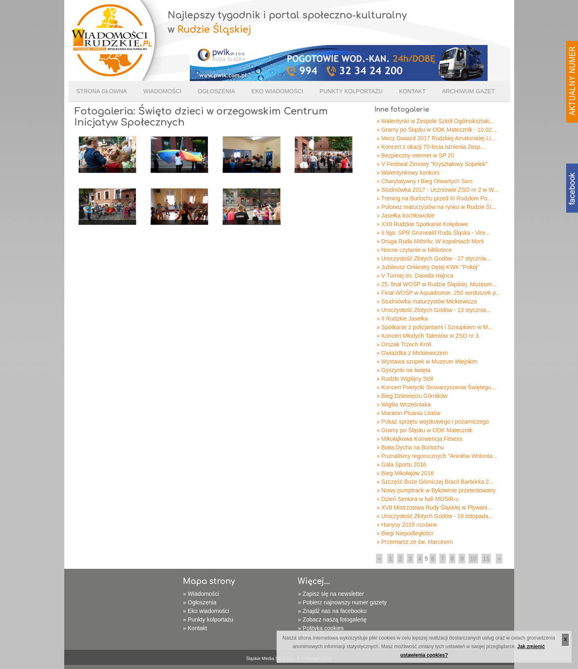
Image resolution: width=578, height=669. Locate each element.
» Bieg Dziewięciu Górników (412, 396)
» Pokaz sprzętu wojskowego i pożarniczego (432, 421)
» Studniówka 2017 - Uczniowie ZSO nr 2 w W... (437, 189)
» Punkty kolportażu (208, 619)
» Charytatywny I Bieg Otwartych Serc (424, 181)
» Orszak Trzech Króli (403, 344)
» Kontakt (195, 628)
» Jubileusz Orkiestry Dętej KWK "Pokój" (427, 267)
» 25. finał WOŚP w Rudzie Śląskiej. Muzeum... (436, 284)
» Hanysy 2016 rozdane (406, 524)
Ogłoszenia (216, 91)
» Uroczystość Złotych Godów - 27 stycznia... (433, 258)
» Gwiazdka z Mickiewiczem (412, 353)
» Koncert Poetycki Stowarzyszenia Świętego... (436, 387)
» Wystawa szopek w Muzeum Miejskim (426, 361)
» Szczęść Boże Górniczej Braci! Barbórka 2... (434, 481)
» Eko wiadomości (206, 611)
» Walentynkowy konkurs (407, 172)
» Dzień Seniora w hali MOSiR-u (417, 499)
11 (486, 558)
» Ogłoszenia (199, 602)
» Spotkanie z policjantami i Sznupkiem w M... (434, 327)
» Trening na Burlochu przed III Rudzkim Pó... (434, 198)
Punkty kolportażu (350, 91)
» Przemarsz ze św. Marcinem (414, 542)
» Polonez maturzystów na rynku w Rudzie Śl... (436, 207)
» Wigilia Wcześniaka (403, 404)
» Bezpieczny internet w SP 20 (415, 155)
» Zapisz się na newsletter (331, 593)
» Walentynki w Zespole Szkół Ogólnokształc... (435, 121)
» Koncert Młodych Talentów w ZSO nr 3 (427, 335)
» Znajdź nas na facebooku (332, 611)
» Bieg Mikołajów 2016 (405, 473)
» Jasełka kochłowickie (405, 215)
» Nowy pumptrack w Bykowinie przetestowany (435, 490)
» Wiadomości (201, 593)
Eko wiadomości (278, 91)
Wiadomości (162, 91)
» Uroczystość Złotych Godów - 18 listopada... (434, 516)
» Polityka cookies (321, 628)
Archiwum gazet (468, 91)
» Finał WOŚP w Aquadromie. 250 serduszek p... (438, 293)
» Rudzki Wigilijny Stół (404, 378)
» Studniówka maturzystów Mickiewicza (426, 301)
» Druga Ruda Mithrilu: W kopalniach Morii (430, 241)
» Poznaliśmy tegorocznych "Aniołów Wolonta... (436, 456)
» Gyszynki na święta (403, 370)
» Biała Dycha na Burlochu (410, 447)
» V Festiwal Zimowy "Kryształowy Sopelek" (431, 164)
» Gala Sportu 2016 (401, 464)
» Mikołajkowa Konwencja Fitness (419, 439)
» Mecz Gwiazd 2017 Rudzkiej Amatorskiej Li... (435, 138)
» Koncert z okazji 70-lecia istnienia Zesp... (430, 147)
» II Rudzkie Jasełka (401, 318)
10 (473, 558)
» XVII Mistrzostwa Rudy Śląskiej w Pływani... (434, 507)
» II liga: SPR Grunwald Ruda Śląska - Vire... (433, 232)
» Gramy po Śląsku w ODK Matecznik (424, 430)
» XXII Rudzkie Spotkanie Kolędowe (422, 224)
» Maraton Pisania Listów (408, 413)
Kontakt (412, 91)
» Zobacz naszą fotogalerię (332, 619)
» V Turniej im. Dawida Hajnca (414, 275)
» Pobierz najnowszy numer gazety (342, 602)
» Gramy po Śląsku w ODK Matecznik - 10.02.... (437, 129)
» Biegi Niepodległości (404, 533)
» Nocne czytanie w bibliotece (414, 250)
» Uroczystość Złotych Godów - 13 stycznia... (433, 310)
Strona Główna (101, 91)
